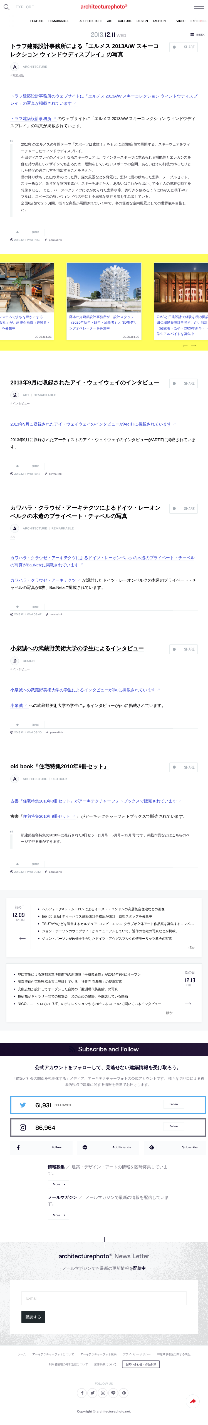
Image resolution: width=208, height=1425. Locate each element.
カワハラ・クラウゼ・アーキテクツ (43, 580)
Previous (185, 346)
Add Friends (121, 1147)
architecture (35, 67)
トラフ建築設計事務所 (30, 118)
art (26, 395)
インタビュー (21, 403)
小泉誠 (16, 705)
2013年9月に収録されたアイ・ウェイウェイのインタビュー (84, 382)
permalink (55, 239)
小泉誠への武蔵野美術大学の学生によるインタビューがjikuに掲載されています (82, 690)
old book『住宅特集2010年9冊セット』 (59, 766)
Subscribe (190, 1147)
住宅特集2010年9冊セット (46, 816)
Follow (174, 1104)
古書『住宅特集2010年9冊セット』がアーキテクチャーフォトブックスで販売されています (93, 801)
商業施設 (18, 75)
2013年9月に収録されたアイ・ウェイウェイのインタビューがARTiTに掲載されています (90, 424)
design (28, 661)
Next (193, 346)
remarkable (45, 395)
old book (59, 779)
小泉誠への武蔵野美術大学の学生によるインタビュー (77, 648)
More (56, 1184)
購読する (33, 1317)
